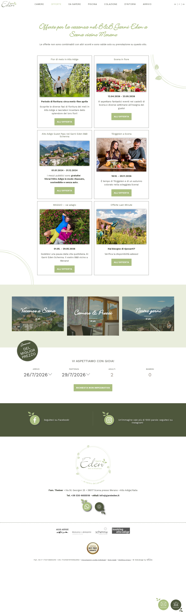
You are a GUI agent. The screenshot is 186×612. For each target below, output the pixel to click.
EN (183, 4)
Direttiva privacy (124, 560)
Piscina (92, 4)
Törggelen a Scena (121, 134)
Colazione (110, 4)
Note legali (112, 560)
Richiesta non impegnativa (93, 387)
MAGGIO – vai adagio (64, 205)
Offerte (56, 4)
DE (175, 4)
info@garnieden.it (109, 495)
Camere (39, 4)
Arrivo (147, 4)
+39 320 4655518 (80, 495)
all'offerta (64, 121)
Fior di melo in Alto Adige (64, 59)
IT (179, 4)
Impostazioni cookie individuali (93, 560)
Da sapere (74, 4)
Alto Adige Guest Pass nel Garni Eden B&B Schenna (64, 135)
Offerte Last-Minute (121, 205)
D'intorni (130, 4)
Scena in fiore (121, 59)
